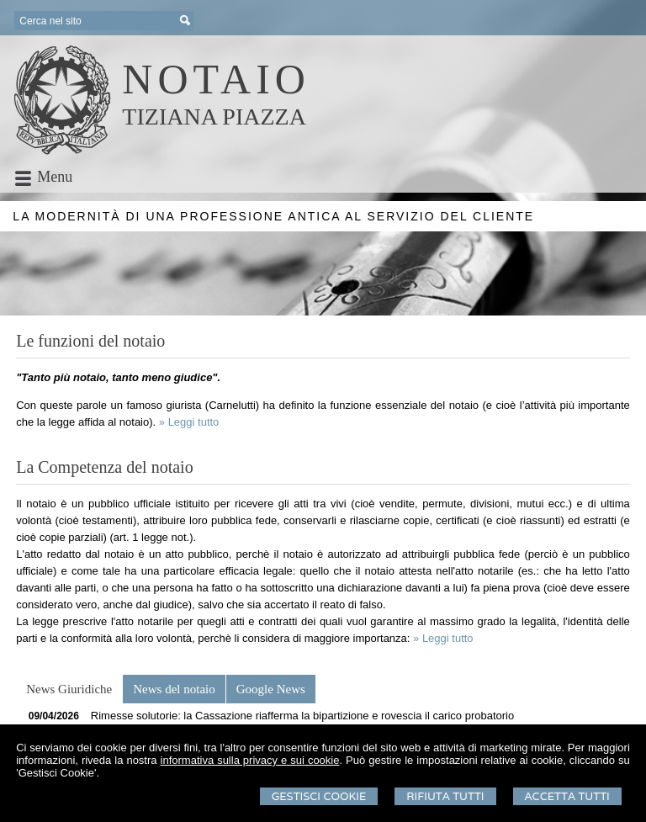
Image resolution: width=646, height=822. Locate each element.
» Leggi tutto (189, 422)
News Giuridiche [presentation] (69, 689)
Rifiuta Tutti (445, 796)
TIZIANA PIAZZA (214, 116)
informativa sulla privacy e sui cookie (250, 760)
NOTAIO (216, 79)
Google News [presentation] (270, 689)
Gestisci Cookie (319, 796)
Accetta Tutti (567, 796)
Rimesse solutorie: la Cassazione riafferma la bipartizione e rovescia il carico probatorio (302, 715)
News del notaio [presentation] (173, 689)
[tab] (69, 689)
